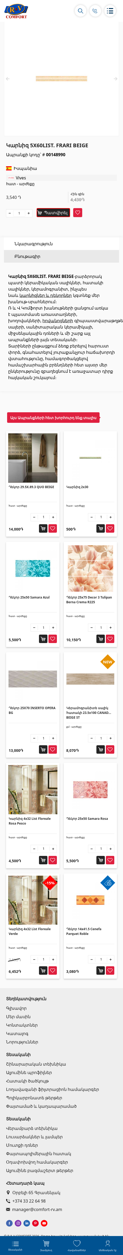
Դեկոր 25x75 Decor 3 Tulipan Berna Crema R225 (89, 599)
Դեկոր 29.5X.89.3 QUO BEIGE (31, 487)
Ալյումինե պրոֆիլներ (29, 1072)
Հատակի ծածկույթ (27, 1081)
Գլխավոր (16, 1008)
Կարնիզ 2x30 (77, 487)
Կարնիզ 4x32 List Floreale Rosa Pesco (30, 821)
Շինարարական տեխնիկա (36, 1064)
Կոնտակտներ (22, 1025)
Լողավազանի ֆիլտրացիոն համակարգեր (52, 1089)
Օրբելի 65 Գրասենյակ (33, 1192)
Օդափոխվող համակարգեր (37, 1162)
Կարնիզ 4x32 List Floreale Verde (30, 931)
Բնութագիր (27, 256)
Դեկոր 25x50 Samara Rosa (87, 818)
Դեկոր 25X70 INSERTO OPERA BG (32, 710)
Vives (21, 178)
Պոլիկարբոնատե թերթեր (34, 1098)
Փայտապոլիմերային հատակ (38, 1153)
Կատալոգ (17, 1033)
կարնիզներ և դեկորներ (45, 295)
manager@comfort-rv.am (34, 1209)
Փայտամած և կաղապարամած (41, 1106)
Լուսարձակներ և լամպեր (34, 1137)
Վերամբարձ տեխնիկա (32, 1128)
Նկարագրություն (33, 244)
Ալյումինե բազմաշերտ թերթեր (39, 1170)
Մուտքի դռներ (22, 1145)
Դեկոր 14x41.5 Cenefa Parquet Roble (84, 931)
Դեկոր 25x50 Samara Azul (29, 597)
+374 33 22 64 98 (26, 1201)
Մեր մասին (18, 1016)
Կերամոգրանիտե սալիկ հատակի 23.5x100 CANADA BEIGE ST (88, 713)
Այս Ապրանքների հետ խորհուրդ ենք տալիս (53, 417)
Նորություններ (22, 1042)
